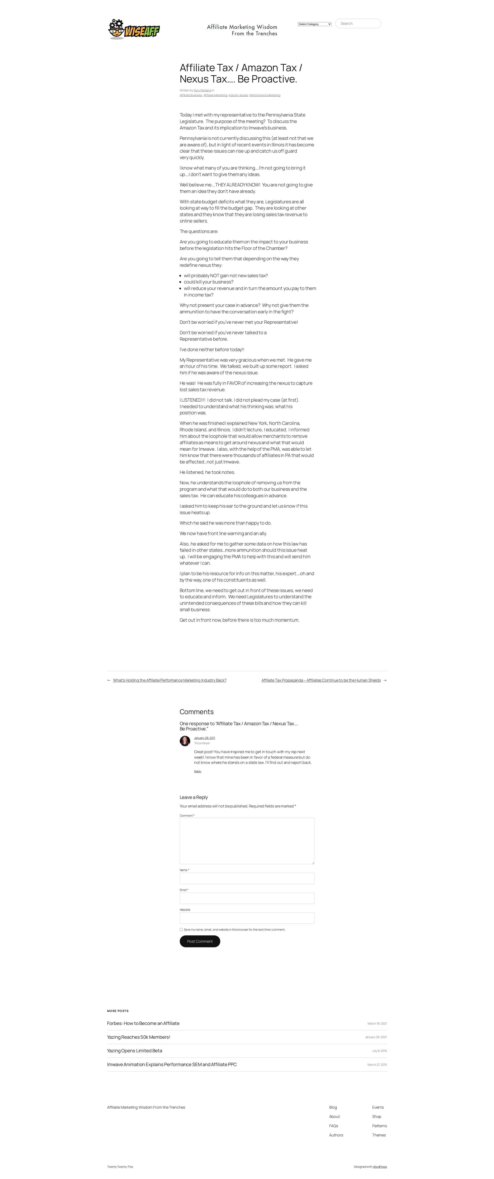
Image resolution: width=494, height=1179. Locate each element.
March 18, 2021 (377, 1023)
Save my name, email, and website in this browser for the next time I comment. (234, 929)
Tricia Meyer (202, 743)
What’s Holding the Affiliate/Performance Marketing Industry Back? (169, 680)
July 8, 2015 (379, 1051)
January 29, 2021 (376, 1037)
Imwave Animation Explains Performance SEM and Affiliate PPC (172, 1064)
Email (184, 890)
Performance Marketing (265, 95)
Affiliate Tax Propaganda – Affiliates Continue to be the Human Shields (321, 680)
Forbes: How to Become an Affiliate (143, 1023)
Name (184, 870)
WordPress (380, 1167)
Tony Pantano (202, 90)
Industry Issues (238, 95)
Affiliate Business (191, 95)
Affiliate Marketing (215, 95)
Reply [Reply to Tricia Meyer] (197, 771)
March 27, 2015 (377, 1064)
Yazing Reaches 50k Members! (138, 1037)
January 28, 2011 (204, 738)
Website (185, 910)
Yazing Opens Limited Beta (134, 1050)
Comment (187, 815)
